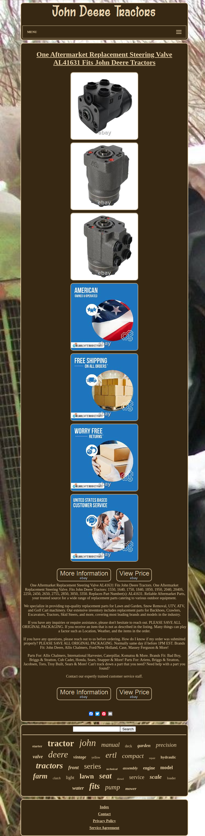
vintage (79, 757)
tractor (61, 743)
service (136, 777)
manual (110, 744)
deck (128, 746)
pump (112, 787)
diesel (120, 778)
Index (104, 807)
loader (171, 778)
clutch (57, 778)
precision (166, 745)
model (166, 767)
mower (130, 788)
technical (112, 768)
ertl (111, 755)
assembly (130, 768)
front (73, 767)
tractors (49, 765)
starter (37, 746)
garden (144, 745)
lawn (87, 776)
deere (58, 754)
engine (149, 768)
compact (133, 755)
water (78, 788)
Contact (104, 814)
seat (105, 776)
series (92, 766)
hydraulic (168, 757)
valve (38, 756)
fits (94, 786)
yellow (96, 757)
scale (156, 776)
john (87, 743)
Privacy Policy (104, 821)
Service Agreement (104, 828)
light (70, 777)
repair (152, 758)
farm (40, 776)
